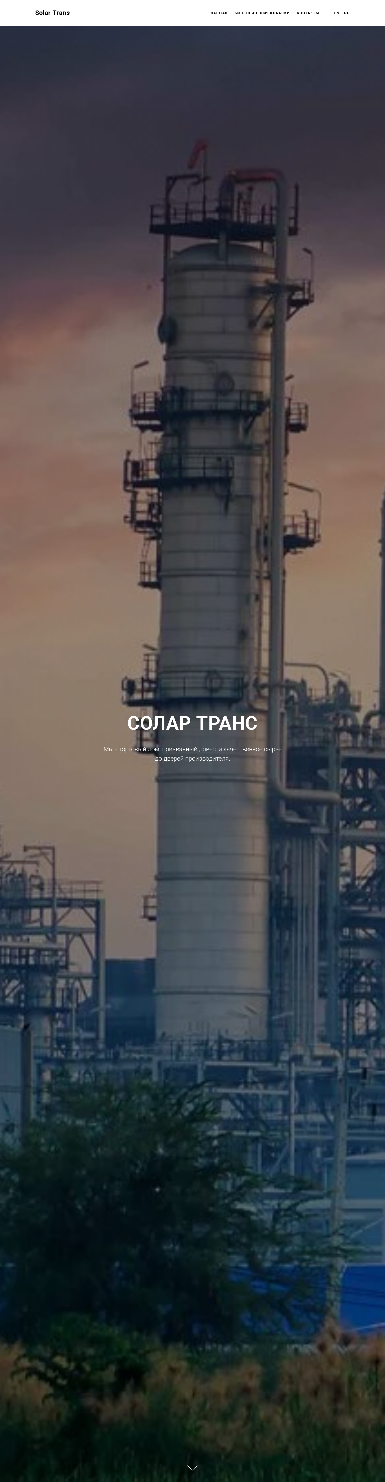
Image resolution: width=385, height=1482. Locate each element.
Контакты (308, 13)
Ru (347, 13)
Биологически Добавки (262, 13)
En (337, 13)
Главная (218, 13)
